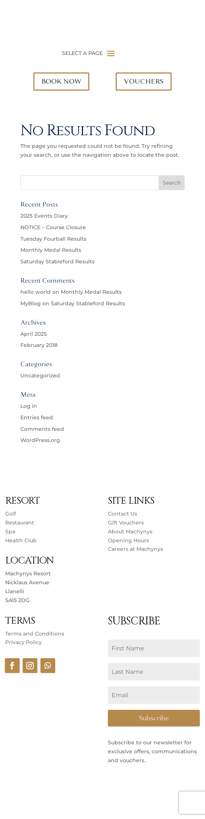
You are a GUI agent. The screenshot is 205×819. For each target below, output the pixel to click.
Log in (28, 406)
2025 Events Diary (44, 215)
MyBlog (30, 303)
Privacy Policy (23, 642)
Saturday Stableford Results (57, 261)
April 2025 (33, 334)
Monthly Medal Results (50, 250)
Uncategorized (40, 375)
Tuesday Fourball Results (53, 238)
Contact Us (122, 513)
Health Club (21, 540)
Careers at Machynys (136, 549)
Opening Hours (128, 540)
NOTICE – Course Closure (53, 227)
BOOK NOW (61, 81)
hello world (35, 292)
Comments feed (42, 429)
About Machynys (130, 531)
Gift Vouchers (126, 522)
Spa (10, 531)
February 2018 (38, 345)
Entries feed (36, 417)
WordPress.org (40, 440)
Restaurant (19, 522)
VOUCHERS (143, 81)
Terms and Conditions (34, 633)
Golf (10, 513)
